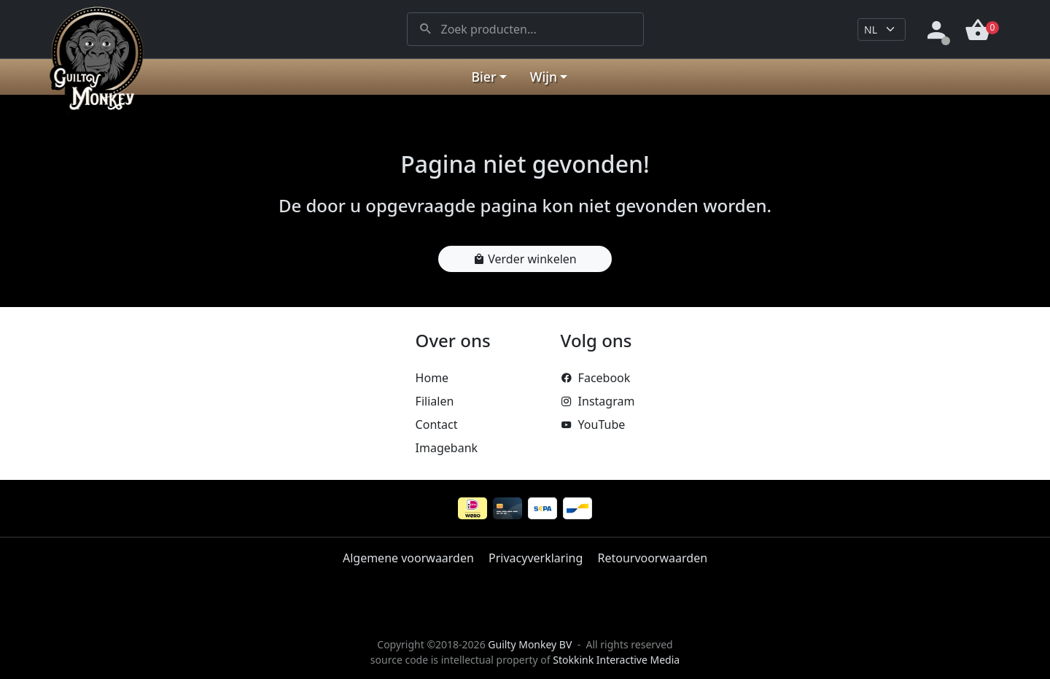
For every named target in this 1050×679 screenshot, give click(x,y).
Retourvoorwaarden (652, 558)
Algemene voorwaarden (408, 558)
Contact (437, 424)
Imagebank (447, 448)
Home (432, 378)
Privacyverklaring (536, 558)
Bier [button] (484, 76)
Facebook (596, 378)
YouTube (593, 424)
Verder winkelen (524, 259)
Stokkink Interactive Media (616, 660)
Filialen (435, 401)
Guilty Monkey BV (530, 644)
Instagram (598, 401)
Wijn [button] (543, 76)
